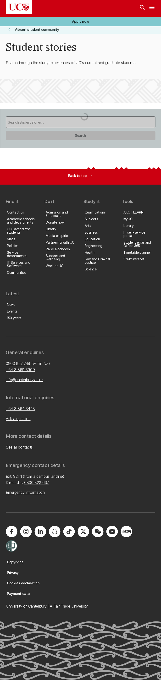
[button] (80, 21)
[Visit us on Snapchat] (54, 531)
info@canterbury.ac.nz (24, 379)
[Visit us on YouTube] (112, 531)
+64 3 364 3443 (20, 408)
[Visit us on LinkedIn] (40, 531)
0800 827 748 (18, 363)
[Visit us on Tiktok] (69, 531)
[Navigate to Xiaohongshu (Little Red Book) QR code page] (126, 531)
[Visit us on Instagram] (26, 531)
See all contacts (19, 447)
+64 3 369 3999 (20, 369)
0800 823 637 (36, 482)
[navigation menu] (152, 8)
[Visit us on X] (83, 531)
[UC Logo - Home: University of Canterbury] (19, 7)
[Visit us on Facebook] (11, 531)
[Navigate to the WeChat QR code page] (97, 531)
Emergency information (25, 492)
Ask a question (18, 418)
